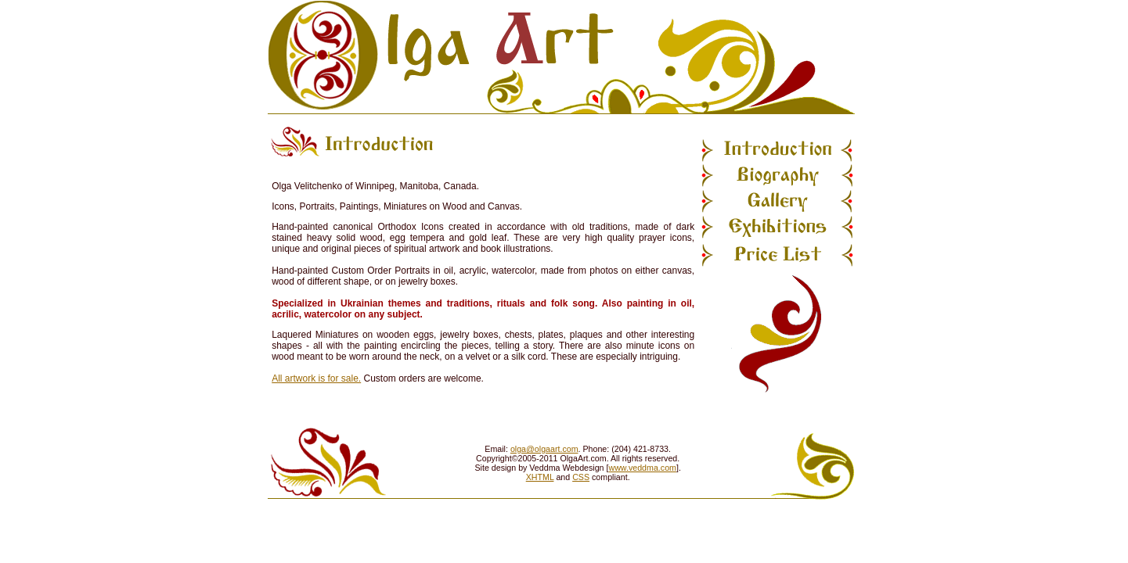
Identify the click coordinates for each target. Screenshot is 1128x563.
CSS (580, 477)
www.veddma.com (642, 467)
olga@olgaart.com (544, 449)
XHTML (540, 477)
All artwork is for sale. (316, 378)
